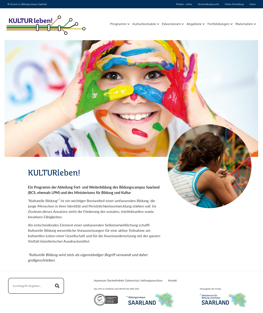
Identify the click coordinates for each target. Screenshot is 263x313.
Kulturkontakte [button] (144, 24)
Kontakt (172, 280)
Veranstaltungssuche (208, 4)
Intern (252, 4)
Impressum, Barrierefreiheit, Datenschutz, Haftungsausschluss (128, 280)
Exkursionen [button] (171, 24)
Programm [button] (118, 24)
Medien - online (184, 4)
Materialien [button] (244, 24)
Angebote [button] (194, 24)
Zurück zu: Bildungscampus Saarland (27, 4)
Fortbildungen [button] (218, 24)
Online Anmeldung (234, 4)
